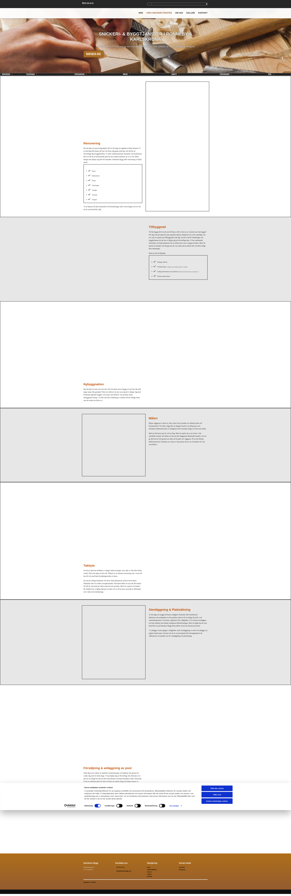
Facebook (182, 867)
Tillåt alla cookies (217, 874)
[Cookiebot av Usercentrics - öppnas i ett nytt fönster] (69, 891)
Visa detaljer (174, 892)
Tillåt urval (217, 881)
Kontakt (203, 13)
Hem (140, 13)
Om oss (179, 13)
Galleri (190, 13)
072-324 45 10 (120, 867)
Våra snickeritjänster (159, 13)
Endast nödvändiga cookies (217, 887)
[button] (94, 54)
